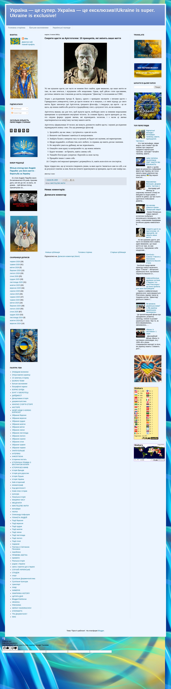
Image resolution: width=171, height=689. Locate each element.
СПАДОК (15, 573)
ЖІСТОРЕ (16, 407)
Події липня (16, 532)
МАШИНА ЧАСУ (18, 500)
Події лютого (17, 538)
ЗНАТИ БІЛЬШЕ (18, 451)
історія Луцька (18, 476)
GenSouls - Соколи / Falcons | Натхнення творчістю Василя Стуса (153, 259)
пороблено (16, 552)
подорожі (15, 544)
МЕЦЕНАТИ (17, 503)
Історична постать (19, 459)
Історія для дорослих (20, 473)
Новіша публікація (52, 252)
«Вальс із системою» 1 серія (151, 332)
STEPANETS (17, 611)
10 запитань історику (20, 378)
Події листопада (18, 535)
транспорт (16, 584)
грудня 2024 (15, 315)
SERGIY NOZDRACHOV (21, 608)
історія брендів (18, 470)
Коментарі (16, 113)
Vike (26, 39)
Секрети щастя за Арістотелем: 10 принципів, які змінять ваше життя (153, 233)
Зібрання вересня (19, 418)
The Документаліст (19, 614)
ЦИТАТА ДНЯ (17, 596)
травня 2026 (15, 264)
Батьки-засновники (38, 28)
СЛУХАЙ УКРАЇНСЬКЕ (21, 570)
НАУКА (15, 512)
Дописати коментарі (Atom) (69, 256)
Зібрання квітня (18, 427)
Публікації (16, 109)
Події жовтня (17, 529)
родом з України (18, 564)
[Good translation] (6, 648)
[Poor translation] (14, 648)
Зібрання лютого (18, 436)
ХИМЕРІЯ (16, 590)
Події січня (16, 541)
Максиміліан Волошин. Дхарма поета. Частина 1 (153, 184)
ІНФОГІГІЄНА (17, 456)
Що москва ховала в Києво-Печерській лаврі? (153, 207)
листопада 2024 (16, 317)
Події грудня (17, 526)
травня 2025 (15, 300)
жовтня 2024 (15, 320)
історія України (18, 479)
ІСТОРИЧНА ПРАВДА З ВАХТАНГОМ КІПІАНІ (21, 463)
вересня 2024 (15, 323)
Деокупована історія (20, 398)
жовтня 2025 (15, 285)
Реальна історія (18, 561)
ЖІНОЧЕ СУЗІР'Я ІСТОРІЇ (22, 404)
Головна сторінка (16, 28)
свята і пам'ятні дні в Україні (23, 567)
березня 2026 (15, 270)
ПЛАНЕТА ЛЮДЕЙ (19, 517)
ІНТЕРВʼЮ (16, 454)
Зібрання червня (19, 448)
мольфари (16, 509)
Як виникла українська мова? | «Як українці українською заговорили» (153, 308)
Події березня (17, 520)
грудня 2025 (15, 279)
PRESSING (16, 605)
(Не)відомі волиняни (20, 372)
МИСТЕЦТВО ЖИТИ (57, 183)
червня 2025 (15, 297)
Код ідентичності (19, 488)
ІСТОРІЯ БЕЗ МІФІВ (20, 467)
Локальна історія (19, 497)
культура (15, 494)
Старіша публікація (118, 252)
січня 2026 (14, 276)
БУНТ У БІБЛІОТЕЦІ (20, 393)
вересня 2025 (15, 288)
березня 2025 (15, 306)
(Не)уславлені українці (21, 375)
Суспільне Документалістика (23, 579)
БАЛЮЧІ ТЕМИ (18, 381)
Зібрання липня (18, 430)
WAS (14, 617)
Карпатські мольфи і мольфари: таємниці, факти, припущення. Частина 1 (148, 136)
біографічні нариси (19, 387)
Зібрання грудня (18, 421)
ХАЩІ (14, 587)
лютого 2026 (15, 273)
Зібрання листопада (20, 433)
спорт (14, 576)
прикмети (16, 558)
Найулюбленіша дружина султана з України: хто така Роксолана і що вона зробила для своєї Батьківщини (148, 283)
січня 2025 (14, 312)
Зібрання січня (18, 442)
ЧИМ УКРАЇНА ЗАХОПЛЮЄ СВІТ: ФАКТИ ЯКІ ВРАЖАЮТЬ (153, 161)
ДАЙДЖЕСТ (17, 396)
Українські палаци (61, 28)
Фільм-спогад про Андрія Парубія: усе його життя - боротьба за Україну (23, 171)
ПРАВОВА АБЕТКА (20, 555)
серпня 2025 (15, 291)
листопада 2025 (16, 282)
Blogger (101, 631)
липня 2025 (14, 294)
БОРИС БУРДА (18, 390)
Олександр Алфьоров (21, 515)
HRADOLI (16, 602)
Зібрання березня (19, 415)
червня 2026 (15, 262)
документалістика (19, 401)
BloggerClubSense (19, 599)
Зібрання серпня (19, 439)
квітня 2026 (14, 267)
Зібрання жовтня (19, 424)
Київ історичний (18, 482)
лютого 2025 (15, 309)
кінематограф (17, 485)
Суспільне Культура (20, 582)
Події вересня (17, 523)
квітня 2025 (14, 303)
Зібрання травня (18, 445)
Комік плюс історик (19, 491)
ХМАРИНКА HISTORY (21, 593)
